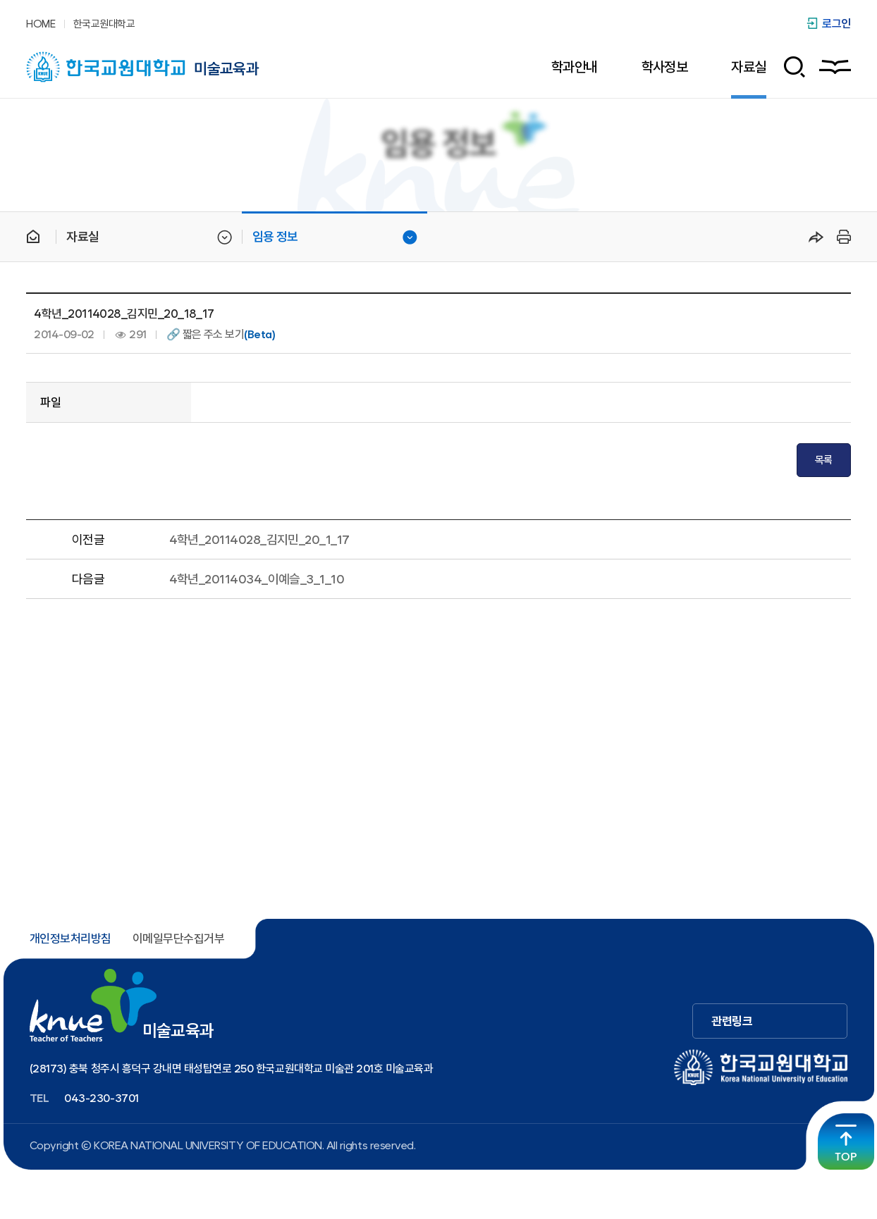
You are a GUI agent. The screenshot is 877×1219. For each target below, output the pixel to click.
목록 (824, 460)
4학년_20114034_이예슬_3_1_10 (257, 578)
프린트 (842, 237)
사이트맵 (835, 67)
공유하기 (816, 237)
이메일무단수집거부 (178, 939)
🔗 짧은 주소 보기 (220, 334)
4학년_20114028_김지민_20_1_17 (259, 539)
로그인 (836, 23)
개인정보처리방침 (70, 939)
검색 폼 (789, 67)
